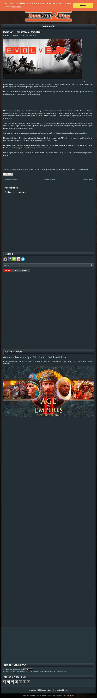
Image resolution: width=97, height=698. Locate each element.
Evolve (31, 169)
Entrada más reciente (10, 179)
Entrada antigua (88, 179)
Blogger (65, 690)
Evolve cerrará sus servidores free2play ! (22, 32)
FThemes (32, 695)
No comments (31, 35)
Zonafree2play (83, 169)
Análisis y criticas (18, 35)
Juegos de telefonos (21, 270)
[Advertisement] (47, 103)
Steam (7, 270)
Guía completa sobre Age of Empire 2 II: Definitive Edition (34, 357)
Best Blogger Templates (55, 695)
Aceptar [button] (83, 5)
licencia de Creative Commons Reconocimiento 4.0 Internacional (43, 671)
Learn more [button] (16, 7)
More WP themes (68, 695)
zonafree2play (47, 690)
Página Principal (50, 179)
